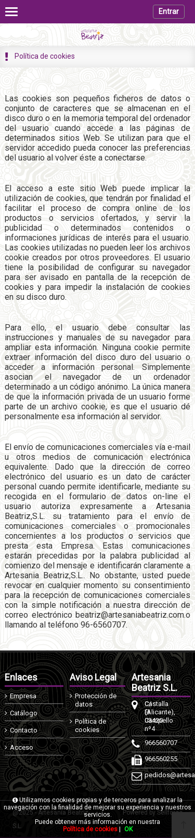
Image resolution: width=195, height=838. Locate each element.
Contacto (23, 730)
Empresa (23, 696)
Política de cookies (90, 725)
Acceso (21, 747)
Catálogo (23, 713)
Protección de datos (95, 700)
